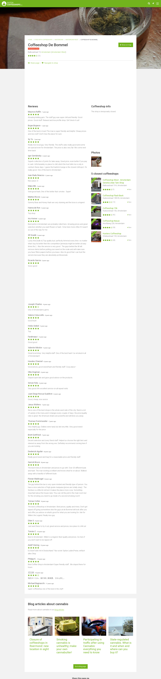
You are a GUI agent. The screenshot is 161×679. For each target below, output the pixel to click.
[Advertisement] (80, 85)
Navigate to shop (50, 63)
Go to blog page (80, 666)
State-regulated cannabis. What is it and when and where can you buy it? (120, 646)
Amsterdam (59, 39)
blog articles (59, 610)
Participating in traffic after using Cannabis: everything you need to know (93, 646)
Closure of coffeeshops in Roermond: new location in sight (39, 644)
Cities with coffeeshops (43, 39)
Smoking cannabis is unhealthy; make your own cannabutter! (66, 646)
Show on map (125, 45)
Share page (33, 63)
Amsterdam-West (71, 39)
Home (30, 39)
